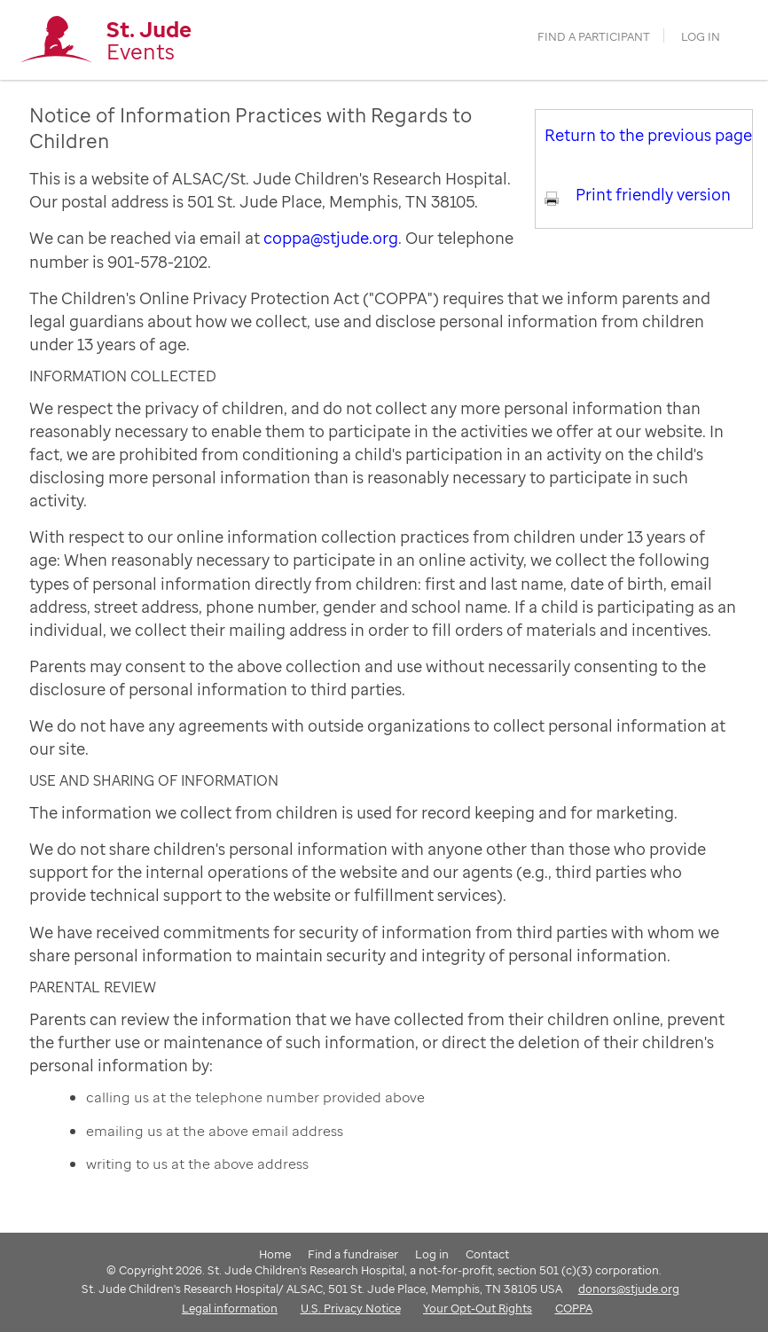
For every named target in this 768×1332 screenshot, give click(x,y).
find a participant (593, 37)
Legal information (230, 1308)
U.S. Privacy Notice (351, 1308)
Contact (487, 1254)
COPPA (573, 1308)
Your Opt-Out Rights (477, 1308)
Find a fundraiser (353, 1254)
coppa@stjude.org (330, 237)
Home (275, 1254)
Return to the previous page (648, 134)
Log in (700, 37)
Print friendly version (653, 194)
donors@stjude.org (628, 1289)
